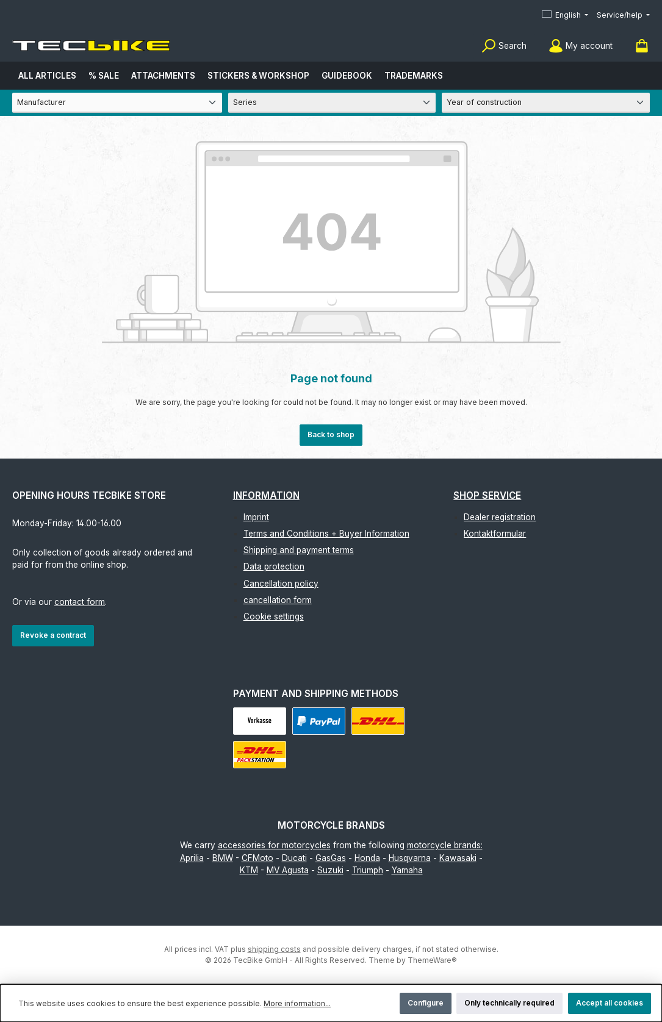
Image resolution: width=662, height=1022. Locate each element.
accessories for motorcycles (274, 845)
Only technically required (509, 1002)
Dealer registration (500, 517)
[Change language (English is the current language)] (565, 15)
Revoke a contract (53, 635)
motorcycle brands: (445, 845)
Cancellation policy (280, 583)
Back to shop (331, 434)
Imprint (256, 517)
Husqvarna (410, 858)
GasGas (330, 858)
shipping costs (274, 949)
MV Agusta (288, 870)
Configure (426, 1002)
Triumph (367, 870)
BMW (222, 858)
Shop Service (487, 495)
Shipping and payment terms (298, 550)
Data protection (273, 566)
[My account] (581, 46)
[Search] (503, 46)
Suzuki (330, 870)
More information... (297, 1003)
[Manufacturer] (117, 103)
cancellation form (277, 600)
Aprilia (192, 858)
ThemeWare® (432, 960)
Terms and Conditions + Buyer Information (326, 533)
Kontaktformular (495, 533)
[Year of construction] (546, 103)
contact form (79, 602)
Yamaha (407, 870)
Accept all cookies (609, 1002)
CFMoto (257, 858)
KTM (249, 870)
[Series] (332, 103)
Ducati (294, 858)
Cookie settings (273, 616)
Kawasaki (458, 858)
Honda (367, 858)
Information (266, 495)
